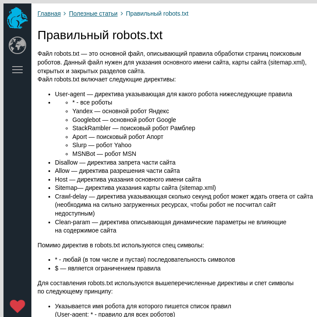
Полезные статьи (93, 13)
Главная (49, 13)
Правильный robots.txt (157, 13)
